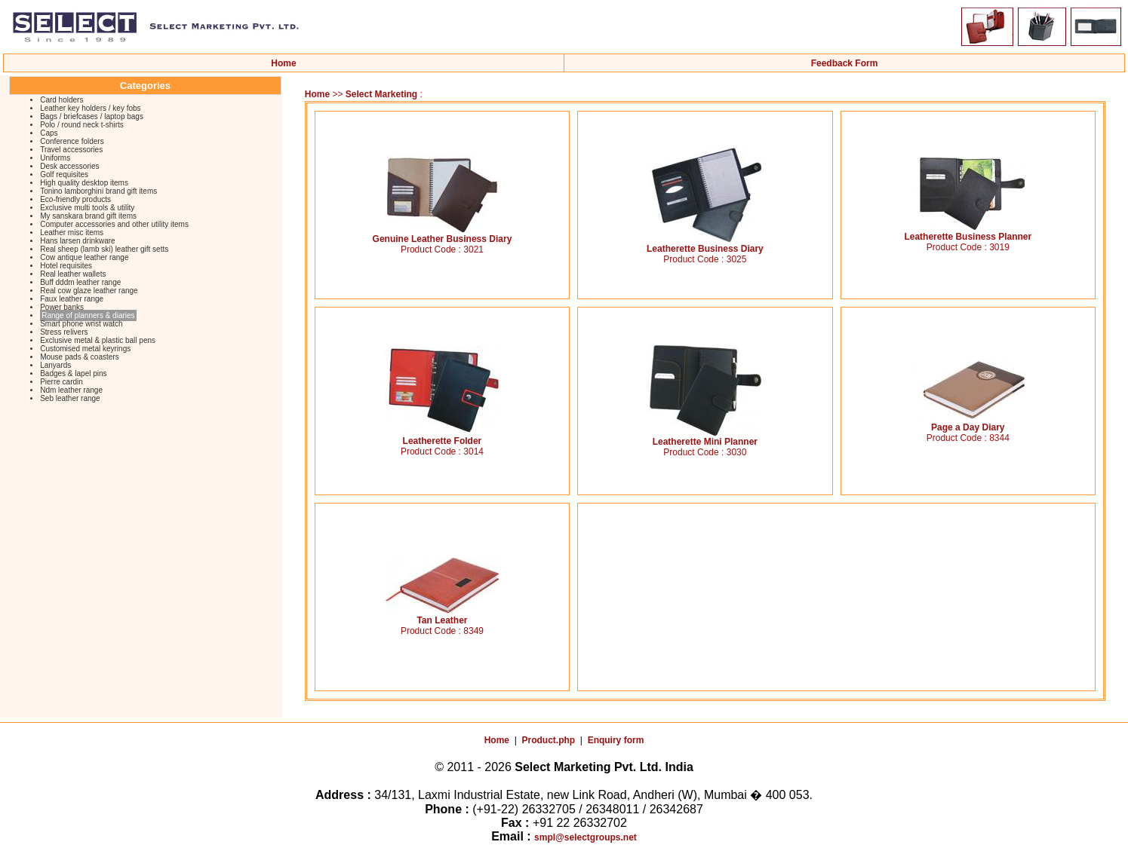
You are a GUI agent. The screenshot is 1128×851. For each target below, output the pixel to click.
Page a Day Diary (968, 423)
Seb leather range (70, 398)
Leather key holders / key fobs (90, 108)
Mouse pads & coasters (79, 357)
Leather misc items (71, 232)
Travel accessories (71, 149)
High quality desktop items (84, 183)
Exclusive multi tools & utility (87, 208)
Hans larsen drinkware (77, 241)
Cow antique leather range (84, 257)
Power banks (62, 307)
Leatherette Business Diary (705, 244)
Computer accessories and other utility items (114, 224)
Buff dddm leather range (80, 282)
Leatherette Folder (442, 436)
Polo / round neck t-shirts (82, 125)
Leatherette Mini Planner (704, 437)
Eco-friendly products (75, 199)
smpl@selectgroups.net (585, 837)
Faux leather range (71, 299)
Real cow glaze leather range (89, 290)
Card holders (61, 100)
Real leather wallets (73, 274)
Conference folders (72, 141)
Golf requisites (64, 174)
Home (283, 63)
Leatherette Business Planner (967, 232)
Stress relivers (64, 332)
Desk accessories (69, 166)
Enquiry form (616, 740)
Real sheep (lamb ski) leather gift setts (104, 249)
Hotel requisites (66, 266)
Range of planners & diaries (87, 315)
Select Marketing (383, 94)
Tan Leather (442, 616)
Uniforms (55, 158)
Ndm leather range (71, 390)
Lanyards (55, 365)
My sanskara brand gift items (88, 216)
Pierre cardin (61, 382)
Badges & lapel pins (73, 373)
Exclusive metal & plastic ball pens (97, 340)
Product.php (549, 740)
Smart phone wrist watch (81, 324)
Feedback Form (844, 63)
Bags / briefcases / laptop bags (91, 116)
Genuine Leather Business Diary (442, 234)
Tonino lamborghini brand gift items (98, 191)
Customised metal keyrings (85, 348)
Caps (48, 133)
